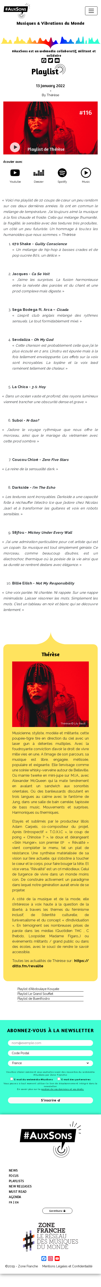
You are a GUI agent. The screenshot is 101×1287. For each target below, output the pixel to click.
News (13, 1170)
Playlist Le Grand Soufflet (35, 994)
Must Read (17, 1191)
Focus (14, 1176)
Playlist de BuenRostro (33, 998)
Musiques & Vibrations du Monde (51, 23)
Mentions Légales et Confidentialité (67, 1266)
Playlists (16, 1181)
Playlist (44, 71)
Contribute (56, 1210)
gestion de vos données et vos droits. (62, 1089)
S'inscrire (50, 1100)
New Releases (20, 1186)
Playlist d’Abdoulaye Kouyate (38, 989)
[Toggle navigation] (91, 10)
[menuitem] (10, 1202)
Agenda (15, 1197)
